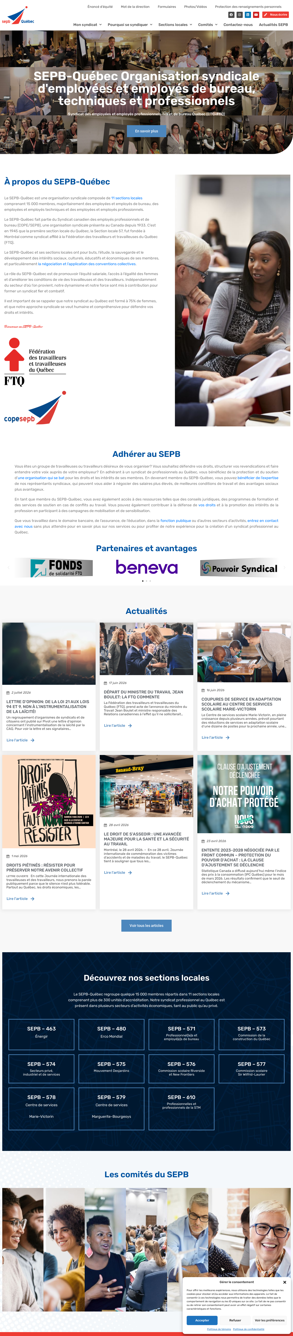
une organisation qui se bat (41, 481)
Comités (207, 28)
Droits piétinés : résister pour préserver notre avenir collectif (44, 871)
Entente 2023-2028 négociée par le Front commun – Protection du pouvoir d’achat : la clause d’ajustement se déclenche (240, 861)
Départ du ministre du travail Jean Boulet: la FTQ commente (143, 698)
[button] (285, 1282)
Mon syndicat (87, 28)
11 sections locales (126, 201)
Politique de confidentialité (248, 1329)
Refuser (235, 1320)
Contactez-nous (238, 28)
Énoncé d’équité (100, 7)
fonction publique (176, 524)
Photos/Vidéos (195, 7)
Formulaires (167, 7)
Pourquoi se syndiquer (130, 28)
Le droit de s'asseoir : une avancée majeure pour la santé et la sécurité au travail (146, 842)
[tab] (22, 1253)
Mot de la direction (135, 7)
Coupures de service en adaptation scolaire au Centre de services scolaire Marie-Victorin (241, 707)
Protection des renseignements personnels (248, 7)
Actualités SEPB (273, 28)
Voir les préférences (270, 1320)
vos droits (207, 508)
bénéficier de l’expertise (258, 481)
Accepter (202, 1320)
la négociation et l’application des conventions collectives (87, 267)
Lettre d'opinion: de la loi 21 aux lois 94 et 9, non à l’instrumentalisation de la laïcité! (47, 710)
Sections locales (175, 28)
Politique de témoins (219, 1329)
